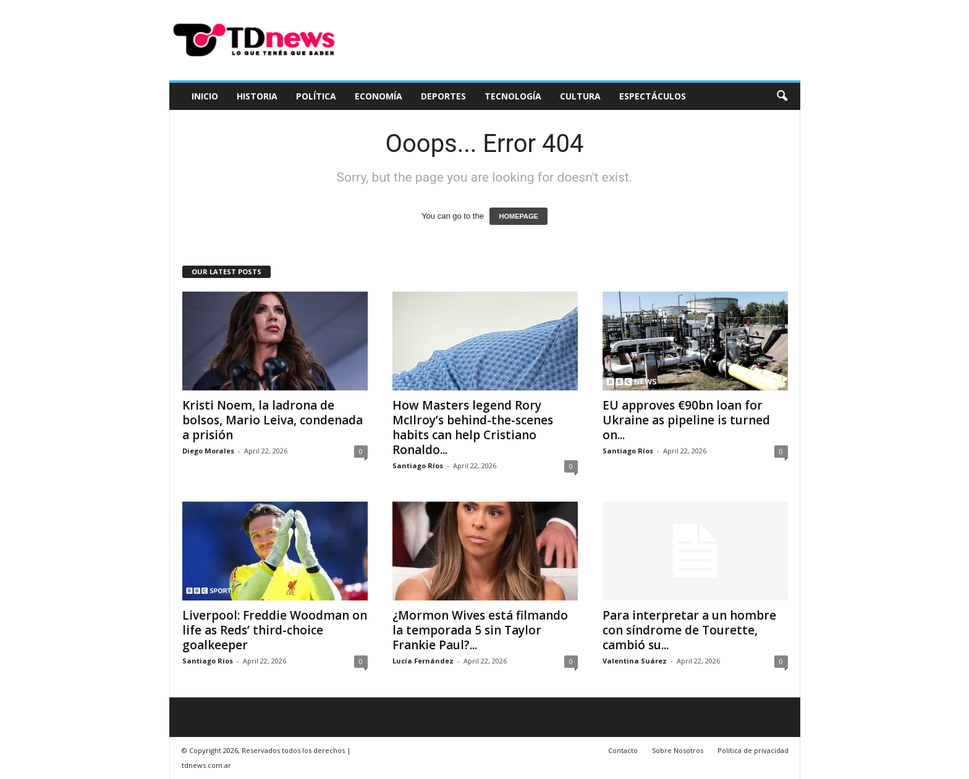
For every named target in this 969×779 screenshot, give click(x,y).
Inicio (205, 96)
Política (316, 96)
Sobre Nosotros (677, 750)
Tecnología (513, 96)
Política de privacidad (753, 750)
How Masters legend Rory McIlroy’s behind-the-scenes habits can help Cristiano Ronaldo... (472, 427)
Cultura (580, 96)
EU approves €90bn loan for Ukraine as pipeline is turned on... (686, 420)
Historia (257, 96)
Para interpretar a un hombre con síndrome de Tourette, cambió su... (689, 630)
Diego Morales (208, 450)
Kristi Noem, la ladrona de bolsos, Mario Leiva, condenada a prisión (272, 420)
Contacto (623, 750)
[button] (781, 96)
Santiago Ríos (417, 465)
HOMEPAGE (518, 216)
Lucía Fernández (423, 660)
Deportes (443, 96)
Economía (378, 96)
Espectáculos (652, 96)
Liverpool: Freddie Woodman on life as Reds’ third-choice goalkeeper (274, 630)
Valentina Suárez (635, 660)
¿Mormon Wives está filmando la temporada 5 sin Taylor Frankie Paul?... (480, 630)
